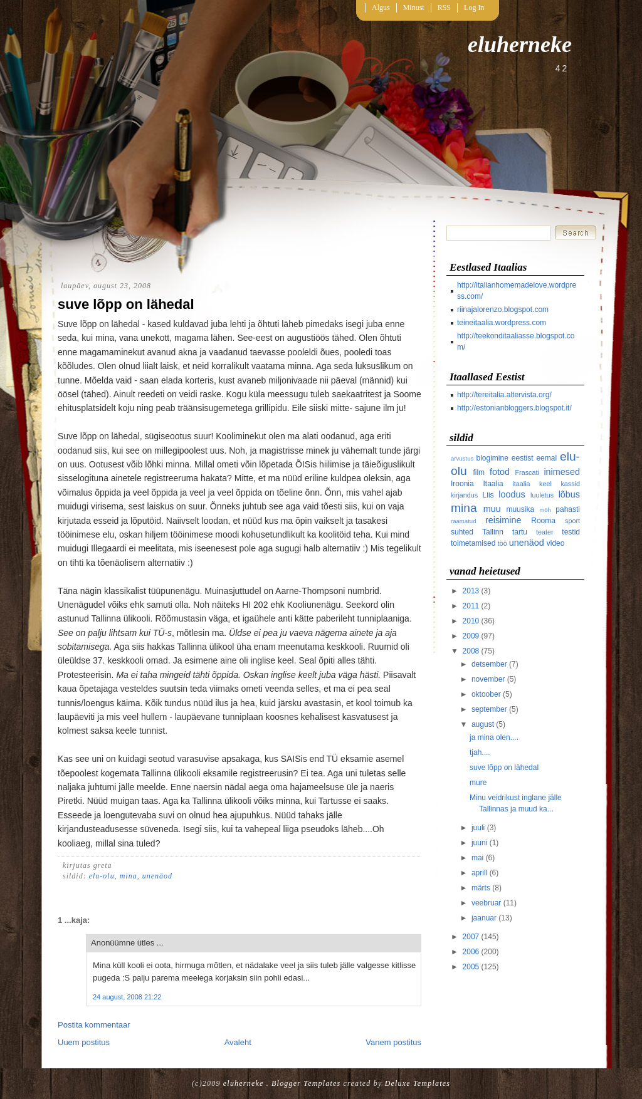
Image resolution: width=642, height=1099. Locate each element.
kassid (570, 483)
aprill (479, 872)
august (482, 724)
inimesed (562, 472)
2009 (471, 636)
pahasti (567, 509)
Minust (413, 7)
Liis (488, 495)
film (479, 472)
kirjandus (464, 495)
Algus (381, 7)
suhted (462, 532)
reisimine (503, 520)
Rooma (543, 520)
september (489, 709)
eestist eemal (534, 458)
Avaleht (237, 1042)
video (556, 543)
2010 (471, 621)
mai (477, 857)
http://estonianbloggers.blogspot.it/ (514, 408)
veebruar (486, 902)
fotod (500, 472)
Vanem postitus (393, 1042)
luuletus (542, 495)
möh (545, 509)
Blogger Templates (305, 1083)
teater (545, 532)
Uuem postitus (84, 1042)
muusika (520, 509)
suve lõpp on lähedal (126, 304)
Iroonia (462, 483)
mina (128, 876)
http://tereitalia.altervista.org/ (504, 394)
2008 (471, 651)
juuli (478, 827)
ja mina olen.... (494, 737)
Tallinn (492, 532)
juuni (479, 842)
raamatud (463, 521)
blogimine (492, 458)
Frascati (527, 472)
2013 (471, 590)
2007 (471, 936)
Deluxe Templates (417, 1083)
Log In (474, 7)
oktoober (486, 694)
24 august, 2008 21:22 (127, 997)
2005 (471, 966)
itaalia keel (532, 483)
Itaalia (493, 483)
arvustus (462, 458)
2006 (471, 951)
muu (492, 509)
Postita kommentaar (94, 1024)
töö (502, 543)
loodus (511, 494)
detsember (489, 664)
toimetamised (473, 543)
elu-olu (102, 876)
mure (478, 782)
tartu (519, 532)
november (488, 679)
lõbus (569, 494)
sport (572, 520)
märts (480, 887)
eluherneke (520, 44)
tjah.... (480, 752)
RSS (444, 7)
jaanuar (484, 918)
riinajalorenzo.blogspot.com (503, 309)
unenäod (157, 876)
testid (571, 532)
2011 (471, 606)
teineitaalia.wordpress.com (501, 322)
